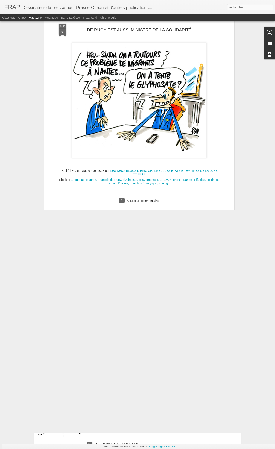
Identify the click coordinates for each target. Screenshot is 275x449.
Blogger (153, 446)
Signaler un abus (167, 446)
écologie (164, 129)
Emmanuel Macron (83, 125)
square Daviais (118, 129)
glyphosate (130, 125)
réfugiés (199, 125)
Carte (22, 17)
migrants (176, 125)
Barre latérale (70, 17)
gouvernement (148, 125)
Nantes (187, 125)
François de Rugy (109, 125)
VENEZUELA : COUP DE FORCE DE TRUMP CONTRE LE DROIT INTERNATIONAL (129, 397)
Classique (8, 17)
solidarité (213, 125)
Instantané (90, 17)
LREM (164, 125)
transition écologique (143, 129)
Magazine (35, 17)
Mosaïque (51, 17)
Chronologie (108, 17)
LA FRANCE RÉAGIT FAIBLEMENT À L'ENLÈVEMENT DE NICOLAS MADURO (126, 348)
